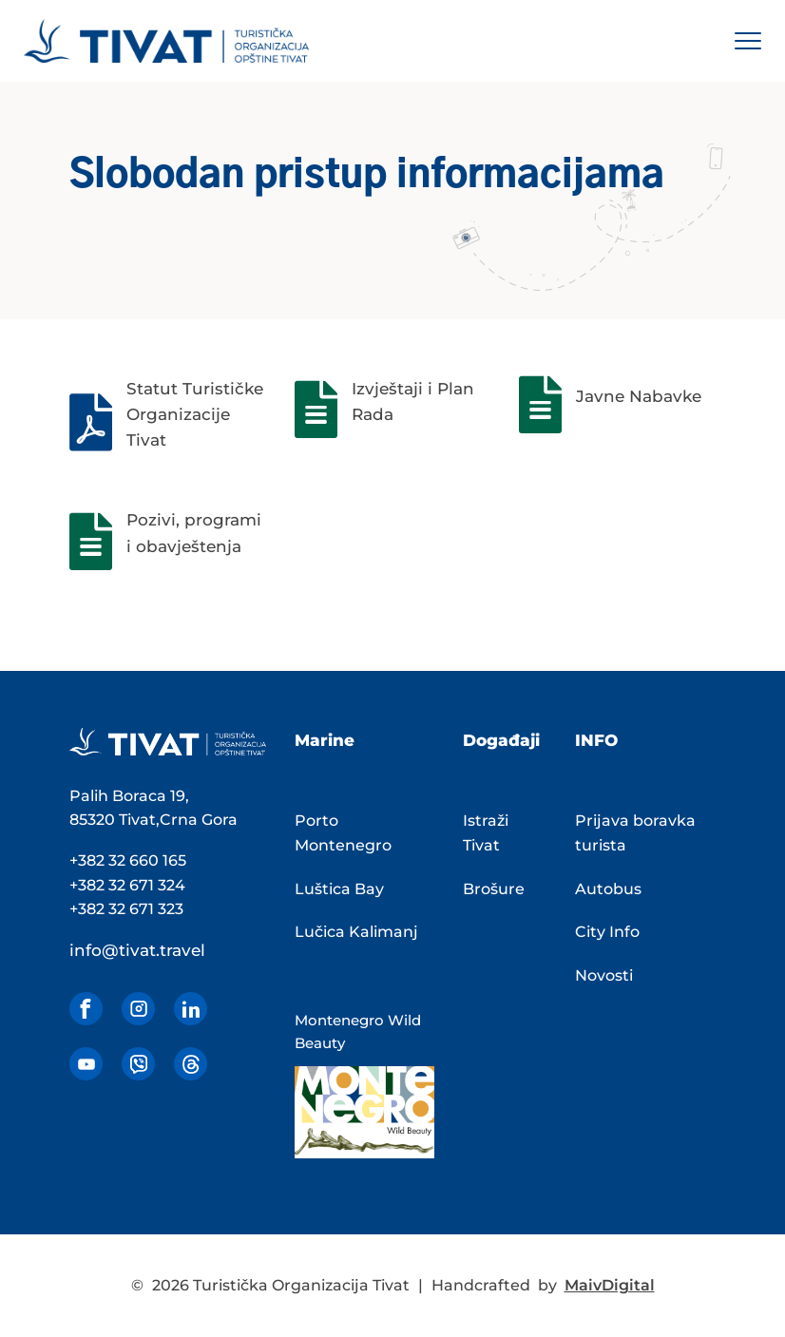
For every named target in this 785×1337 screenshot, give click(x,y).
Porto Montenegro (343, 833)
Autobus (608, 889)
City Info (607, 932)
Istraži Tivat (485, 833)
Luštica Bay (339, 889)
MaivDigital (610, 1285)
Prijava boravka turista (635, 833)
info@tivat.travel (137, 950)
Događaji (501, 740)
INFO (596, 740)
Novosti (604, 975)
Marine (324, 740)
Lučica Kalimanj (356, 932)
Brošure (494, 889)
